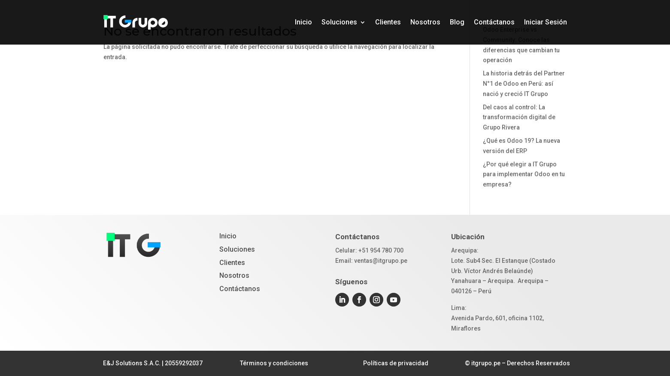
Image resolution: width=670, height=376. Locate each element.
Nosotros (425, 22)
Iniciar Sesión (545, 22)
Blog (457, 22)
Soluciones (339, 22)
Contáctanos (494, 22)
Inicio (303, 22)
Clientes (388, 22)
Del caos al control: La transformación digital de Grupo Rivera (519, 117)
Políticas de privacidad (395, 363)
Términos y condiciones (274, 363)
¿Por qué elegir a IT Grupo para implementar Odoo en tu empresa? (524, 174)
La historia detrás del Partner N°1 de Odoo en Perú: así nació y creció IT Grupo (524, 83)
